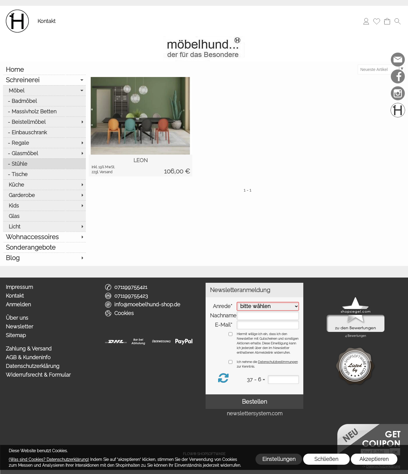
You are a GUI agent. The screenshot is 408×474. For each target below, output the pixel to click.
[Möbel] (44, 90)
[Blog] (44, 258)
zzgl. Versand (102, 172)
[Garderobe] (44, 195)
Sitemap (16, 335)
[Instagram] (398, 93)
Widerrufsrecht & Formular (38, 375)
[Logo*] (17, 12)
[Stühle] (44, 163)
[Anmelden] (366, 21)
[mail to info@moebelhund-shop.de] (398, 59)
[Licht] (44, 226)
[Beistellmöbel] (44, 122)
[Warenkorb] (387, 21)
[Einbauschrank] (44, 132)
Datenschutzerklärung (32, 366)
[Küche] (44, 184)
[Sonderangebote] (44, 247)
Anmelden (18, 304)
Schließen (326, 459)
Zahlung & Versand (28, 349)
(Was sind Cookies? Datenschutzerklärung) (49, 459)
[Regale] (44, 142)
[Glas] (44, 216)
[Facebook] (398, 76)
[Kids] (44, 205)
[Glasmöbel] (44, 153)
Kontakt (47, 21)
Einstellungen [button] (278, 459)
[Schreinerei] (44, 80)
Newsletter (19, 326)
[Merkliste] (376, 21)
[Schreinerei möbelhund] (398, 110)
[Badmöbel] (44, 101)
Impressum (19, 287)
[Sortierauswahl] (381, 69)
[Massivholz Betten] (44, 111)
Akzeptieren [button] (374, 459)
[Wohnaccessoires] (44, 237)
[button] (397, 21)
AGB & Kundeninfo (28, 357)
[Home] (44, 69)
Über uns (17, 318)
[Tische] (44, 174)
